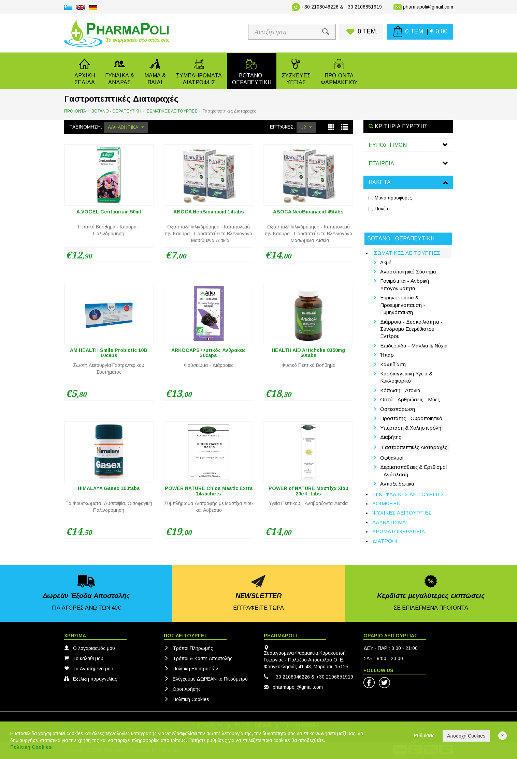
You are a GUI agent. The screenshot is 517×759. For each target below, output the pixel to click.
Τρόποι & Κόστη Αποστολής (198, 658)
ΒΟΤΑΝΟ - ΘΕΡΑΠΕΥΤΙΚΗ (116, 111)
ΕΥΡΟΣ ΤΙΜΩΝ (388, 145)
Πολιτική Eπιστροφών (191, 668)
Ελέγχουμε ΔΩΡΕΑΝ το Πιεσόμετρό (206, 679)
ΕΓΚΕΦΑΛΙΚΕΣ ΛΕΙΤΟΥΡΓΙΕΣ (408, 494)
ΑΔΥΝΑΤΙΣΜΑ (389, 522)
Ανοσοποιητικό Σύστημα (408, 271)
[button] (119, 71)
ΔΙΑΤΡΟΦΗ (386, 541)
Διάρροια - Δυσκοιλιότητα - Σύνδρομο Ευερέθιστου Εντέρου (411, 329)
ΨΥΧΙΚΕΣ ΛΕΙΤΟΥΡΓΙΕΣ (402, 513)
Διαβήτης (390, 437)
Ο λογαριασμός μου (89, 648)
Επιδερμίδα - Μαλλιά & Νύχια (414, 345)
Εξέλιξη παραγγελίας (90, 679)
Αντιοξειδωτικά (397, 484)
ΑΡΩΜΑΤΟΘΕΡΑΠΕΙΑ (398, 531)
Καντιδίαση (393, 364)
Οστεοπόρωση (397, 409)
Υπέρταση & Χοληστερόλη (410, 428)
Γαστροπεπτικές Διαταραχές (414, 447)
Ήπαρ (387, 355)
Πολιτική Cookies (186, 699)
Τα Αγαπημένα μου (88, 668)
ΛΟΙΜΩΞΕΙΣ (387, 503)
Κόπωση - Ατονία (400, 390)
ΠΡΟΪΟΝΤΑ (75, 111)
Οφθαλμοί (391, 458)
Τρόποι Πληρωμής (188, 648)
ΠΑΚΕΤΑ (380, 182)
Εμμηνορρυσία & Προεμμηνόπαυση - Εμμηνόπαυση (402, 305)
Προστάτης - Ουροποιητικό (411, 418)
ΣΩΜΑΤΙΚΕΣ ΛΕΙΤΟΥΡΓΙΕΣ (172, 111)
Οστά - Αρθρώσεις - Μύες (410, 399)
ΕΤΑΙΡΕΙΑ (381, 163)
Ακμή (385, 262)
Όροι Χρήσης (182, 689)
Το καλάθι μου (83, 658)
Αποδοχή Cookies (466, 736)
